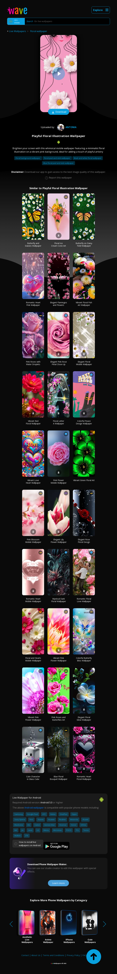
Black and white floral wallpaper (87, 158)
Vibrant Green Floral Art (84, 480)
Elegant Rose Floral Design (84, 540)
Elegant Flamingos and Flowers (58, 303)
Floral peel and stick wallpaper (57, 158)
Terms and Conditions (53, 955)
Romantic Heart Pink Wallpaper (33, 303)
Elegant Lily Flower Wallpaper (59, 540)
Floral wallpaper (38, 31)
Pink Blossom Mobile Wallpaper (33, 540)
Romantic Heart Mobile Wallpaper (33, 600)
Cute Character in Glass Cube (33, 777)
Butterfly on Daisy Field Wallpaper (84, 244)
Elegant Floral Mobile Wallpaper (84, 363)
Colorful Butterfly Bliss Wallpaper (84, 659)
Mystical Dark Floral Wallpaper (58, 600)
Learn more (58, 883)
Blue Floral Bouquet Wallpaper (58, 777)
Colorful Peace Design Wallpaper (84, 422)
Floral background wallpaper (28, 158)
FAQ (84, 955)
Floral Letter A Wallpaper (58, 422)
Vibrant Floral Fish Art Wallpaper (84, 303)
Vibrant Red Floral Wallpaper (33, 422)
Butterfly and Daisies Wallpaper (33, 244)
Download (58, 112)
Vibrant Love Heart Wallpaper (33, 481)
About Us (35, 955)
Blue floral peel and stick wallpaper (58, 163)
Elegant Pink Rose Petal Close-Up (58, 363)
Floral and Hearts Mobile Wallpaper (33, 659)
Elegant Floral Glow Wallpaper (84, 718)
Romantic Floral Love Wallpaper (84, 600)
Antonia (66, 127)
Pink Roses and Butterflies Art (58, 718)
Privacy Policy (73, 955)
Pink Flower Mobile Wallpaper (59, 481)
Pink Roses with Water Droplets (33, 363)
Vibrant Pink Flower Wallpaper (59, 659)
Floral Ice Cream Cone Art (58, 244)
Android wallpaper (34, 807)
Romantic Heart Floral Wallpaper (84, 777)
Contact (25, 955)
